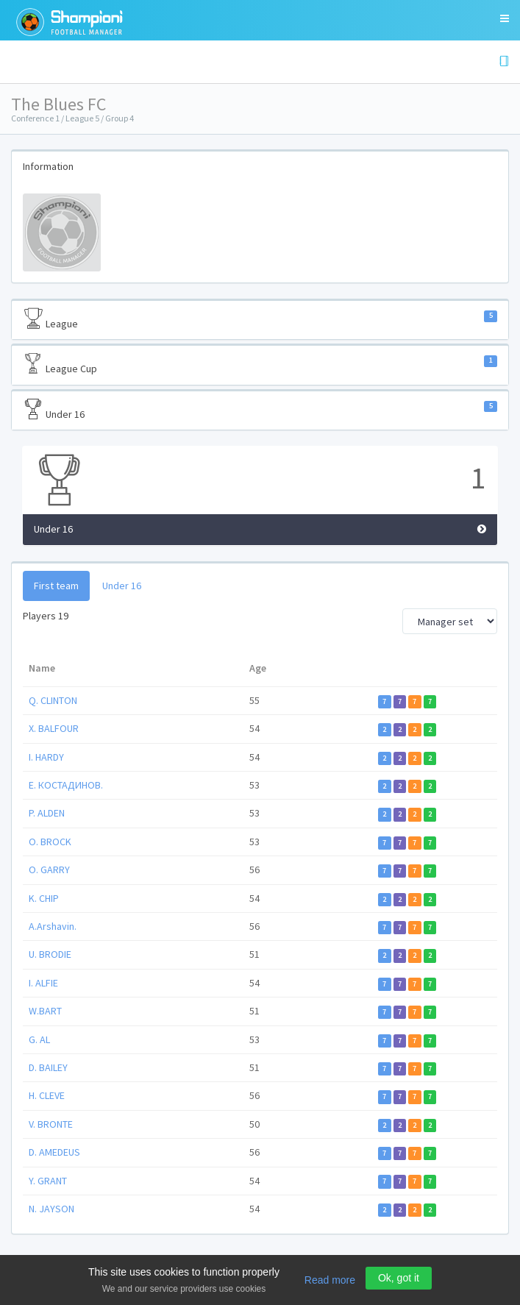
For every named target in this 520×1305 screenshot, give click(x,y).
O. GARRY (49, 869)
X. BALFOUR (54, 728)
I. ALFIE (43, 982)
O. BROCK (50, 841)
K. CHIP (44, 898)
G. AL (39, 1039)
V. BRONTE (51, 1124)
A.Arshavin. (52, 926)
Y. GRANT (48, 1180)
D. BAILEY (48, 1067)
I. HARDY (46, 757)
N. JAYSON (51, 1208)
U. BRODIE (50, 954)
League (260, 319)
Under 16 (260, 410)
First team (56, 585)
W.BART (45, 1010)
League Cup (260, 364)
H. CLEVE (47, 1095)
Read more (329, 1280)
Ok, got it (398, 1278)
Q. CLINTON (53, 700)
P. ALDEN (47, 812)
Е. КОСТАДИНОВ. (66, 785)
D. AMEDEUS (54, 1152)
